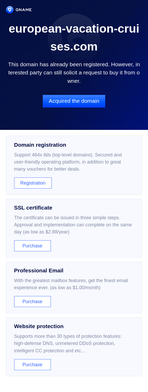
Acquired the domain (74, 101)
